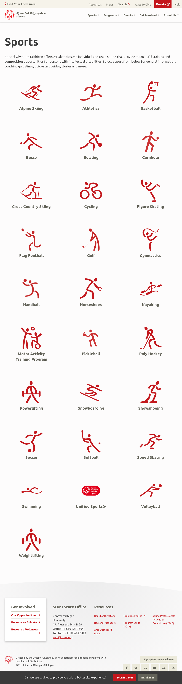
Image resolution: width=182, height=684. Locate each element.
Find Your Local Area (21, 4)
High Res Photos (133, 615)
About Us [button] (170, 15)
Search (122, 4)
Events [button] (128, 15)
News (109, 4)
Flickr (164, 668)
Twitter (136, 668)
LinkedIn (145, 668)
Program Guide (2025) (132, 624)
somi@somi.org (63, 637)
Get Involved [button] (148, 15)
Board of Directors (104, 615)
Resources (95, 4)
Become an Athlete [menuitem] (24, 622)
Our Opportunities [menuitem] (23, 615)
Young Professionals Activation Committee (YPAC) (164, 619)
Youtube (155, 668)
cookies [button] (44, 677)
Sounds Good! (125, 677)
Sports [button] (92, 15)
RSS (173, 668)
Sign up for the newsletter (158, 659)
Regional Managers (105, 622)
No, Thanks (147, 677)
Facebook (126, 668)
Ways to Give (143, 4)
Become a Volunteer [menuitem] (25, 629)
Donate (161, 4)
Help (177, 4)
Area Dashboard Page (103, 631)
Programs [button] (110, 15)
